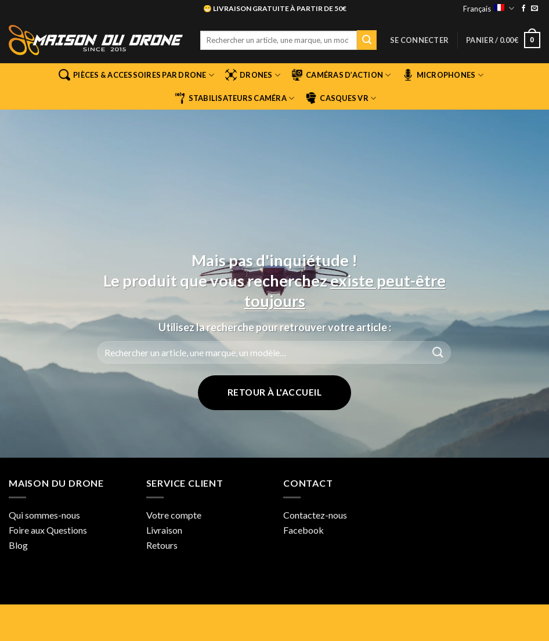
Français (488, 8)
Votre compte (173, 514)
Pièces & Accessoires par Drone (136, 75)
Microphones (442, 75)
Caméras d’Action (341, 75)
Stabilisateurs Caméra (234, 98)
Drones (252, 75)
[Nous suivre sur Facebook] (523, 9)
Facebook (303, 529)
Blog (18, 545)
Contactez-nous (315, 514)
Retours (162, 545)
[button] (419, 40)
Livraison (164, 529)
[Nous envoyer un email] (534, 9)
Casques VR (340, 98)
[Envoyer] (367, 40)
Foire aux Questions (48, 529)
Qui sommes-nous (44, 514)
